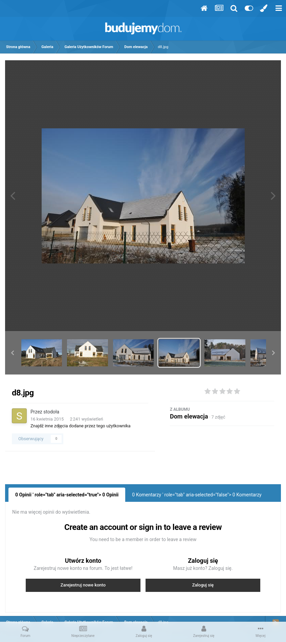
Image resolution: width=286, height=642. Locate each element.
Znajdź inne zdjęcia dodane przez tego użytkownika (80, 425)
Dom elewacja (189, 416)
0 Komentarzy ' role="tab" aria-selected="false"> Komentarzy (196, 494)
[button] (12, 352)
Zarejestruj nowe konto (83, 584)
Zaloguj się (203, 584)
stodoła (51, 411)
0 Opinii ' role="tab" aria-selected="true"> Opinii (66, 494)
